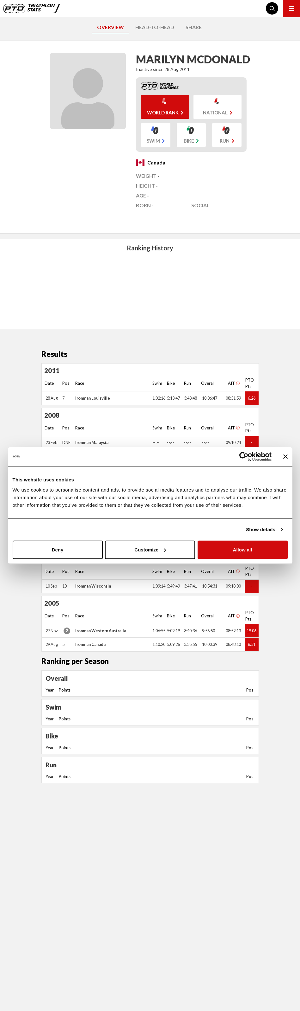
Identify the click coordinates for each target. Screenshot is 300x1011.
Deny (58, 549)
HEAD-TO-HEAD (154, 27)
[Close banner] (285, 456)
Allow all (242, 549)
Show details (260, 529)
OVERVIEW (110, 27)
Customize (150, 549)
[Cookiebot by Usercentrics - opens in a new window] (244, 456)
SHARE (194, 27)
